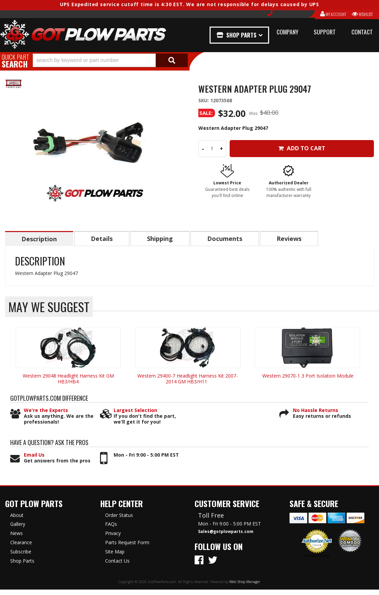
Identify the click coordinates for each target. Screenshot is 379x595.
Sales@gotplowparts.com (225, 532)
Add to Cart (302, 148)
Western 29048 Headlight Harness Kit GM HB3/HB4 (68, 379)
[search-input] (94, 60)
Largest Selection (135, 411)
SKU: (204, 100)
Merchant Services (317, 556)
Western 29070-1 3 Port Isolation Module (307, 376)
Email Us (34, 455)
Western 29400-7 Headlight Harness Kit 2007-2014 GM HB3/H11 (187, 379)
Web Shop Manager (244, 582)
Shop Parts (241, 35)
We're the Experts (46, 411)
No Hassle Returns (315, 411)
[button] (110, 60)
